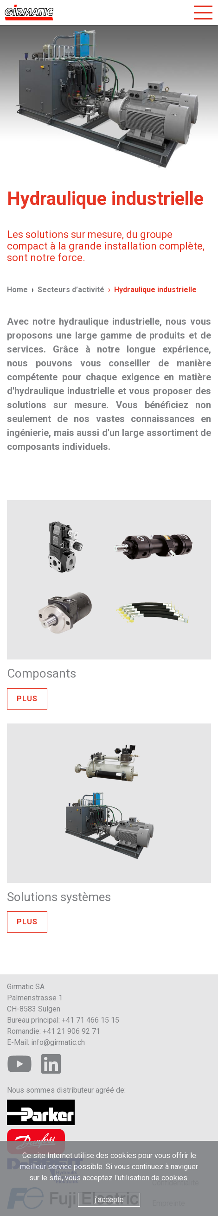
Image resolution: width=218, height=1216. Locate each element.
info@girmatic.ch (58, 1042)
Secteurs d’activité (71, 289)
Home (17, 289)
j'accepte (109, 1199)
